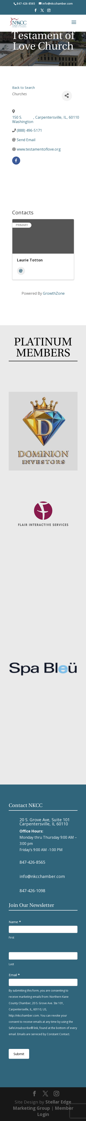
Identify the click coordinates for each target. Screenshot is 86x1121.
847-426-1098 (32, 890)
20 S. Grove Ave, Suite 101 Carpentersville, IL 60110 (44, 822)
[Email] (21, 271)
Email (14, 974)
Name (15, 921)
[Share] (67, 96)
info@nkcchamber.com (42, 876)
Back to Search (23, 87)
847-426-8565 (32, 862)
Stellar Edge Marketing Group (42, 1105)
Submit (19, 1053)
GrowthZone (54, 293)
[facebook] (16, 161)
